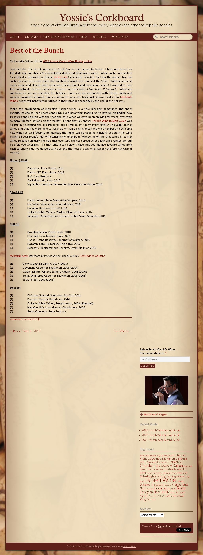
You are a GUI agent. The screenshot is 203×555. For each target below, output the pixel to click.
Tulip (160, 496)
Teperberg (153, 496)
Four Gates (152, 472)
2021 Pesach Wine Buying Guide (161, 439)
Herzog (185, 476)
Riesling (172, 488)
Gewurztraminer (179, 473)
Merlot (176, 484)
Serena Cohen (129, 546)
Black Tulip (168, 455)
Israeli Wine (161, 479)
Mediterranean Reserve (161, 485)
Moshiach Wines (19, 255)
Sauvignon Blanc (150, 492)
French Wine (164, 473)
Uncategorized (30, 319)
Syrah (144, 495)
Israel (142, 481)
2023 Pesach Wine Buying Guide (161, 430)
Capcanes (151, 462)
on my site (61, 77)
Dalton (178, 465)
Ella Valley (177, 469)
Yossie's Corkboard (101, 17)
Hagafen (176, 476)
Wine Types (120, 37)
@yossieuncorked (169, 526)
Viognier (145, 499)
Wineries (99, 37)
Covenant (166, 465)
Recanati (161, 488)
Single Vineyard (176, 492)
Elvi (185, 469)
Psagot (150, 488)
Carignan (162, 462)
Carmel (173, 462)
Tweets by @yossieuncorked (158, 535)
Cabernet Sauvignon (161, 458)
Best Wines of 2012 (92, 255)
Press (83, 37)
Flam (143, 472)
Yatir (153, 499)
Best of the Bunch (37, 50)
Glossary (31, 37)
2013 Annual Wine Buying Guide (67, 61)
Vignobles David (176, 496)
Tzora (165, 496)
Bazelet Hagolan (156, 455)
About (14, 37)
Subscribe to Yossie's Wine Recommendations (157, 351)
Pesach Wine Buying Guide (109, 120)
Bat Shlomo (144, 455)
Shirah (165, 492)
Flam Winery (122, 331)
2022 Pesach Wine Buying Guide (161, 435)
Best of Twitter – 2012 (25, 331)
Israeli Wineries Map (59, 37)
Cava (180, 462)
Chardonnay (150, 465)
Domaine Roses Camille (159, 469)
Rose (181, 487)
